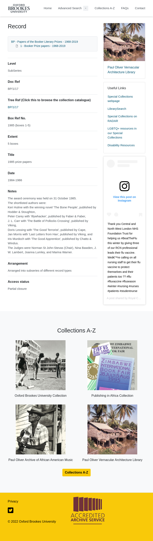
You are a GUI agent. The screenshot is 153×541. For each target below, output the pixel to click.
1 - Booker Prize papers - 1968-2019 (42, 45)
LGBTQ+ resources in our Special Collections (122, 133)
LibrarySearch (117, 108)
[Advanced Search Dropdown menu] (85, 8)
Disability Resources (121, 145)
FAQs (125, 8)
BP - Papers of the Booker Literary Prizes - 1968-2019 (44, 41)
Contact (140, 8)
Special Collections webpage (120, 99)
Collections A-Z (105, 8)
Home (48, 8)
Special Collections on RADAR (122, 119)
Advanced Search (69, 8)
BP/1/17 (13, 107)
